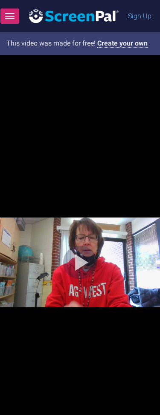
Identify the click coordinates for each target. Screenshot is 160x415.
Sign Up (139, 16)
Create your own (122, 43)
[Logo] (74, 15)
